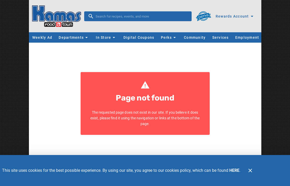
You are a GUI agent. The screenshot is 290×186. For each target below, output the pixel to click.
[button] (73, 37)
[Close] (250, 170)
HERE (234, 170)
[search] (142, 16)
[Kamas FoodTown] (58, 16)
